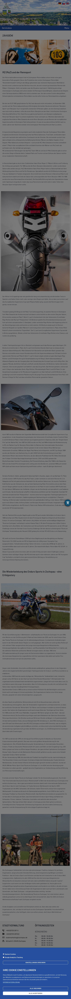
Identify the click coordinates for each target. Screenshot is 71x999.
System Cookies (10, 954)
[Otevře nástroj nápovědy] (68, 503)
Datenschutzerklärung (11, 982)
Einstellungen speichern (35, 962)
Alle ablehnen (35, 988)
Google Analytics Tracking (14, 957)
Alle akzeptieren (35, 993)
